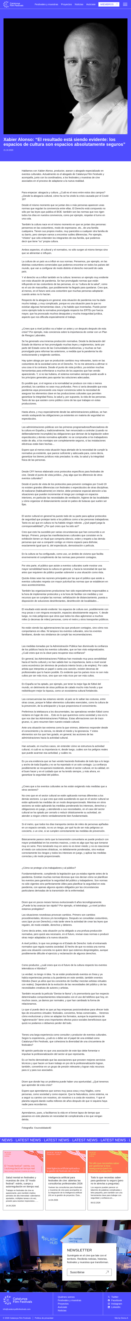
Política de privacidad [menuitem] (44, 1318)
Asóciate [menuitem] (62, 1307)
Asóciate (91, 4)
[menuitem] (118, 1297)
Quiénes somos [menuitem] (66, 1297)
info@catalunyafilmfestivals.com (17, 1309)
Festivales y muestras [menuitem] (69, 1300)
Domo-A (124, 1318)
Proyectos (66, 4)
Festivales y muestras (46, 4)
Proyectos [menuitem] (63, 1303)
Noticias (79, 4)
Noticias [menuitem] (62, 1310)
